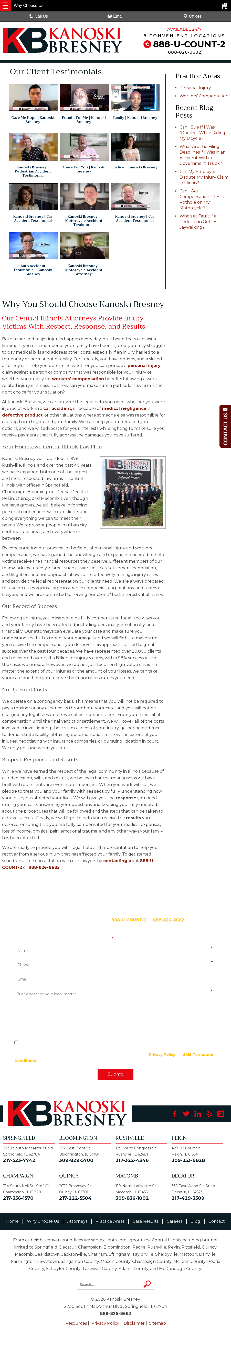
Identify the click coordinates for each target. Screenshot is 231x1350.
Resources (76, 1323)
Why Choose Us (43, 1221)
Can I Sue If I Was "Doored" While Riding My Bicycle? (202, 133)
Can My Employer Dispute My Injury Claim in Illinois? (204, 177)
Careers (174, 1221)
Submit (115, 1074)
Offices (192, 16)
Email (115, 16)
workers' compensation (78, 378)
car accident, (57, 408)
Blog (195, 1221)
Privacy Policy (162, 1054)
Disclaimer (134, 1323)
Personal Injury (195, 87)
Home (12, 1221)
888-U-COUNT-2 (189, 44)
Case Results (146, 1221)
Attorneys (77, 1221)
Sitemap (157, 1323)
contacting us (118, 860)
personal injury (144, 365)
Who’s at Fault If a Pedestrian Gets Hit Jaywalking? (199, 222)
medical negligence (124, 408)
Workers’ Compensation (204, 96)
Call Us (38, 16)
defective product (22, 415)
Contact (216, 1221)
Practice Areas (110, 1221)
